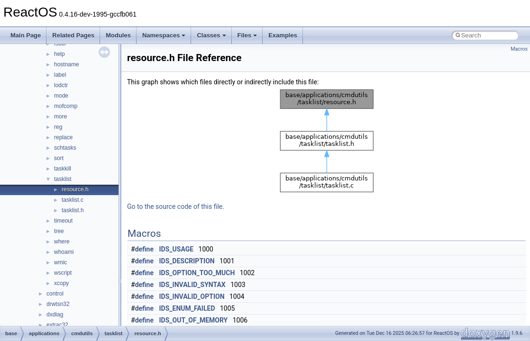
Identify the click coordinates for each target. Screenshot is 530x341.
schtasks (65, 147)
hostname (66, 64)
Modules (118, 35)
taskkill (62, 168)
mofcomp (65, 106)
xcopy (61, 283)
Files (247, 35)
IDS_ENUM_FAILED (187, 308)
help (59, 54)
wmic (60, 262)
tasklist (63, 179)
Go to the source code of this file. (175, 206)
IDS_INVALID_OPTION (192, 296)
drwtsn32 (58, 304)
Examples (282, 35)
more (60, 116)
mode (61, 95)
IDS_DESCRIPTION (187, 261)
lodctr (61, 85)
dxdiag (54, 314)
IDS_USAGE (176, 249)
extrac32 (57, 325)
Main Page (25, 35)
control (55, 293)
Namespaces (164, 35)
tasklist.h (73, 210)
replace (63, 137)
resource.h (75, 189)
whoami (63, 252)
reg (58, 127)
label (60, 75)
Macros (519, 49)
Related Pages (73, 35)
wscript (63, 272)
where (62, 241)
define (144, 249)
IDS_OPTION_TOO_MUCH (197, 273)
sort (59, 158)
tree (59, 231)
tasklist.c (72, 200)
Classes (211, 35)
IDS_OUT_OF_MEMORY (193, 320)
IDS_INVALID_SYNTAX (192, 284)
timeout (63, 220)
